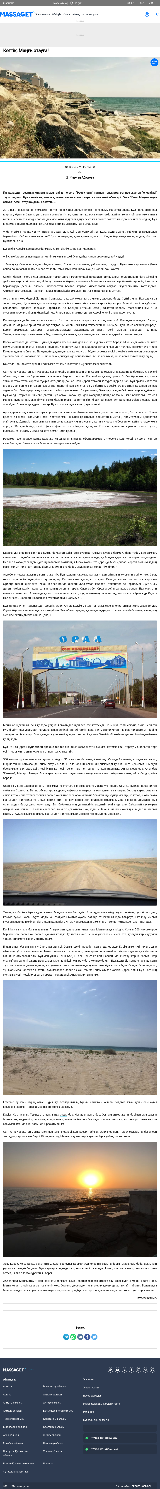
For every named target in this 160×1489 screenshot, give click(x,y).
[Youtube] (117, 1369)
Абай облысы (11, 1435)
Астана (7, 1394)
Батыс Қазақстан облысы (58, 1410)
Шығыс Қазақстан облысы (18, 1463)
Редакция (89, 1411)
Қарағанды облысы (54, 1418)
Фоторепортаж (90, 14)
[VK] (124, 1369)
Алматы (7, 1386)
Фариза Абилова (80, 177)
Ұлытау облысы (52, 1451)
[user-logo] (146, 14)
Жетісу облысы (52, 1435)
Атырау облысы (52, 1394)
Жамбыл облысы (13, 1443)
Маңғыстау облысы (54, 1386)
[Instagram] (138, 1369)
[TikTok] (110, 1369)
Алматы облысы (12, 1402)
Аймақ (76, 14)
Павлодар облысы (54, 1443)
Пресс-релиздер (92, 1395)
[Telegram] (145, 1369)
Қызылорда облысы (15, 1426)
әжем (63, 1114)
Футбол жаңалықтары (16, 1471)
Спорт (66, 14)
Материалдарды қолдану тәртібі (102, 1403)
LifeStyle (56, 14)
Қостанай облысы (53, 1426)
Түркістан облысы (13, 1418)
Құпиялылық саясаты (96, 1419)
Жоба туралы (91, 1387)
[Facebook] (131, 1369)
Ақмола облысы (12, 1410)
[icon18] (31, 1369)
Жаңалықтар (42, 14)
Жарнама (8, 3)
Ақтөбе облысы (52, 1402)
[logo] (17, 14)
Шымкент (49, 1463)
